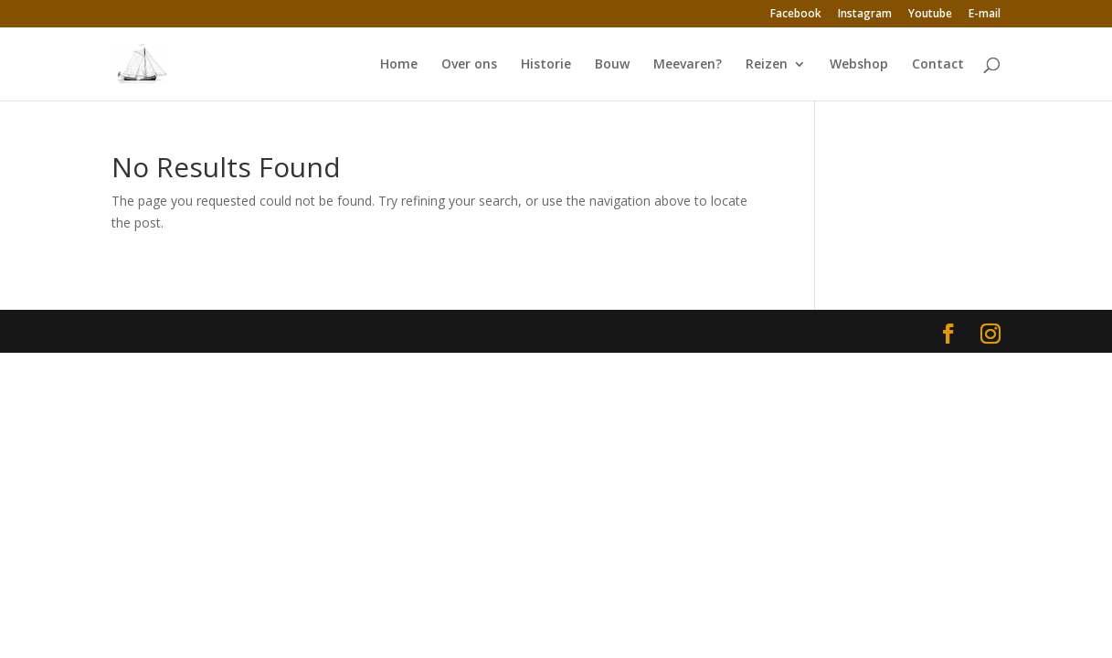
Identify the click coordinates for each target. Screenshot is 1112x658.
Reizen (767, 65)
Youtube (930, 14)
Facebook (795, 14)
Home (399, 65)
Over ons (469, 65)
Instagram (865, 14)
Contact (938, 65)
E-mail (985, 14)
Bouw (612, 65)
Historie (546, 65)
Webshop (859, 65)
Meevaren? (687, 65)
